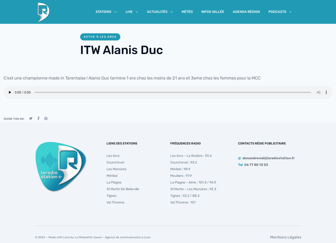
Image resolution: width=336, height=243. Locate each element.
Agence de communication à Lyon (128, 237)
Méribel (112, 176)
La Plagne (114, 182)
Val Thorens (115, 202)
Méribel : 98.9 (180, 169)
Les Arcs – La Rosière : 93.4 (191, 156)
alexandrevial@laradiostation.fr (268, 158)
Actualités (160, 12)
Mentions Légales (285, 237)
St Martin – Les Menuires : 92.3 (193, 189)
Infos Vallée (212, 12)
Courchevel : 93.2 (183, 162)
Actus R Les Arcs (100, 36)
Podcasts (280, 12)
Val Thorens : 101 (182, 202)
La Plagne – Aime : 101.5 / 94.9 (193, 182)
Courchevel (115, 162)
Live (132, 12)
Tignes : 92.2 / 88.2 (185, 196)
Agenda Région (246, 12)
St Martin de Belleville (123, 189)
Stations (106, 12)
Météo (187, 12)
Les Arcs (113, 156)
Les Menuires (117, 169)
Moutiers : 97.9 (181, 176)
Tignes (112, 196)
